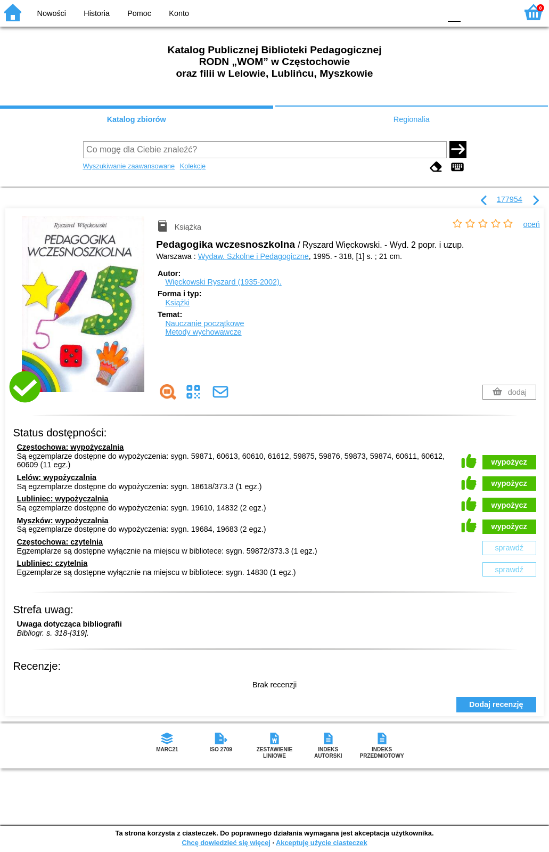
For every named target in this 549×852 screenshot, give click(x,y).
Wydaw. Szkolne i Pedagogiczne (253, 256)
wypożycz (509, 462)
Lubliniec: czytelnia (52, 563)
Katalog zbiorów (136, 119)
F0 (454, 12)
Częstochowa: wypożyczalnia (70, 447)
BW (387, 12)
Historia (97, 13)
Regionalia (412, 119)
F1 (473, 12)
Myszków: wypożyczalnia (63, 520)
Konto (179, 13)
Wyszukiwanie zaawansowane (129, 166)
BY (429, 12)
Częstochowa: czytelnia (60, 542)
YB (407, 12)
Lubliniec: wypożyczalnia (63, 498)
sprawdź (509, 547)
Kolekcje (193, 166)
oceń (531, 224)
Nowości (51, 13)
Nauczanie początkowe (204, 323)
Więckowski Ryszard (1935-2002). (223, 282)
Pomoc (139, 13)
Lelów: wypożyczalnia (57, 477)
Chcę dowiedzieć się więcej (226, 843)
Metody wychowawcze (203, 332)
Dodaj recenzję (496, 704)
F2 (497, 12)
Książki (177, 302)
